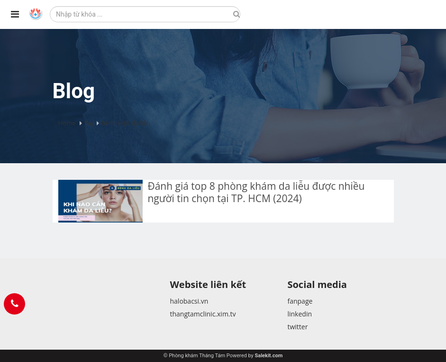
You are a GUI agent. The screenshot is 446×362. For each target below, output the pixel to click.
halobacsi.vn (189, 301)
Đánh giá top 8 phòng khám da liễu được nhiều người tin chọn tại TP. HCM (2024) (255, 192)
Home (67, 123)
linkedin (299, 313)
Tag (89, 123)
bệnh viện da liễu (125, 123)
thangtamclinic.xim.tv (203, 313)
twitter (297, 326)
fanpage (299, 301)
